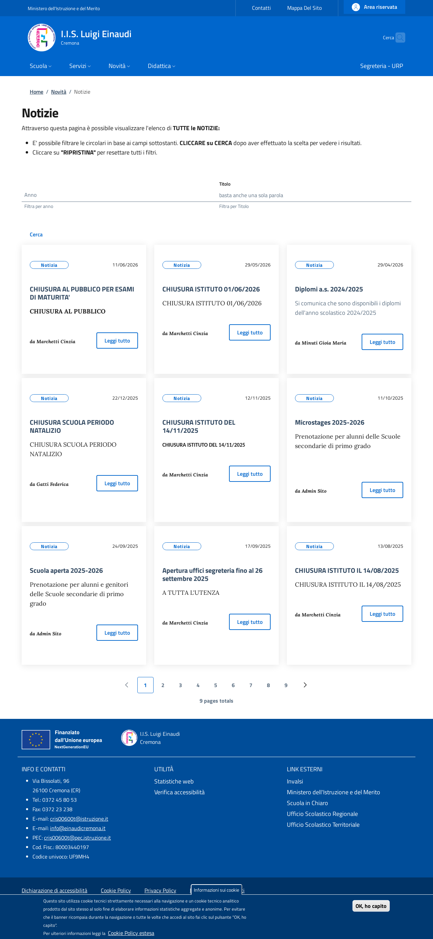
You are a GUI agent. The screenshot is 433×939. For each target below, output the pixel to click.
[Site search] (397, 37)
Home (36, 92)
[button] (374, 7)
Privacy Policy (160, 890)
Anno (30, 195)
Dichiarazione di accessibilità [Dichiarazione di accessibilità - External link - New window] (54, 890)
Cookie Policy (116, 890)
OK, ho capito (371, 906)
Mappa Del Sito (304, 8)
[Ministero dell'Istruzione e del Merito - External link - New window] (349, 792)
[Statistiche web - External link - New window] (216, 781)
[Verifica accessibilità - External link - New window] (216, 792)
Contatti (261, 8)
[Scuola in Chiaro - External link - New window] (349, 803)
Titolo (224, 183)
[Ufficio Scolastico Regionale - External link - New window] (349, 813)
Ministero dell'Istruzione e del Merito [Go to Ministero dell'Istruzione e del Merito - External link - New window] (64, 8)
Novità (58, 92)
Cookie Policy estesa (131, 933)
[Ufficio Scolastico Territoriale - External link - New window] (349, 824)
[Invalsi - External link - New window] (349, 781)
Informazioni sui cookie (216, 889)
